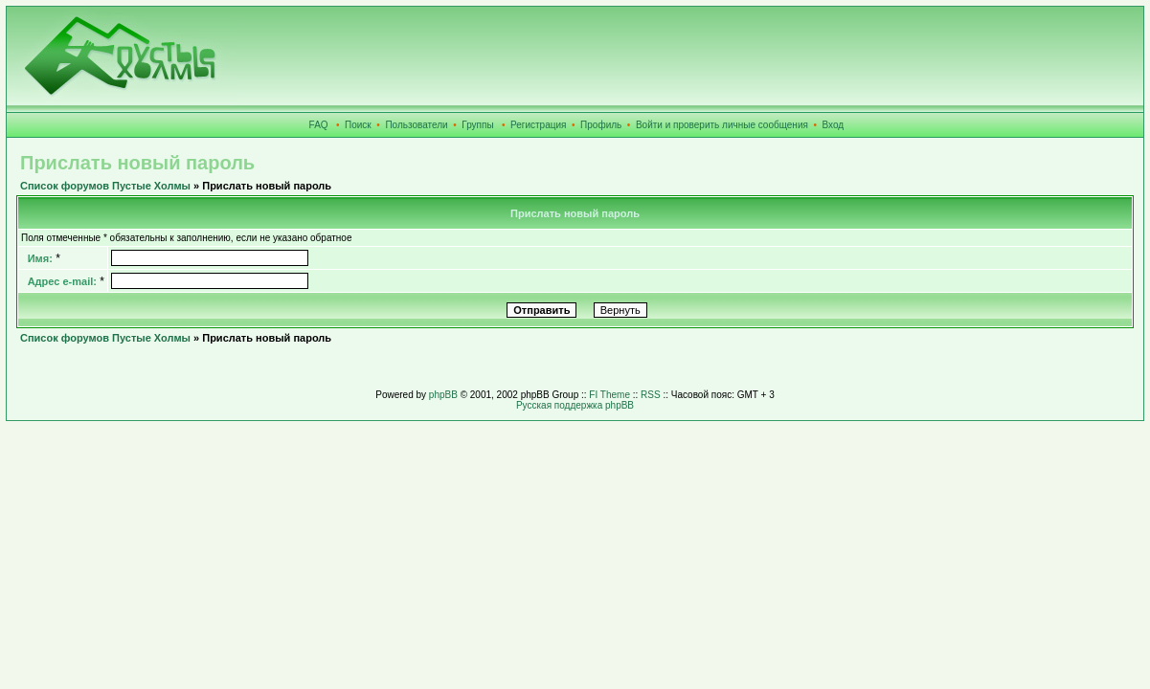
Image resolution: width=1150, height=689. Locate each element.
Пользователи (416, 125)
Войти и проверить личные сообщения (722, 125)
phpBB (443, 394)
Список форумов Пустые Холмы (105, 185)
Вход (834, 125)
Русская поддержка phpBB (575, 405)
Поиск (358, 125)
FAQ (318, 125)
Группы (477, 125)
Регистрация (538, 125)
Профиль (600, 125)
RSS (651, 394)
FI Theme (609, 394)
